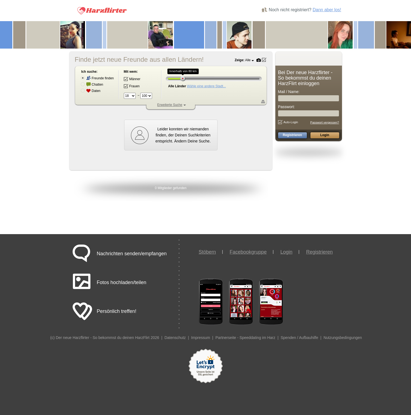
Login (286, 252)
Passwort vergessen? (324, 122)
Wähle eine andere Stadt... (206, 86)
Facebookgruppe (248, 252)
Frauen (132, 86)
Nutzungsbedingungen (343, 337)
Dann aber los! (327, 9)
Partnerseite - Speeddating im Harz (245, 337)
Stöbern (207, 252)
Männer (132, 79)
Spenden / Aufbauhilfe (299, 337)
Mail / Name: (289, 91)
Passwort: (286, 107)
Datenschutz (175, 337)
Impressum (200, 337)
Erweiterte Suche (169, 105)
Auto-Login (288, 122)
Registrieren (319, 252)
